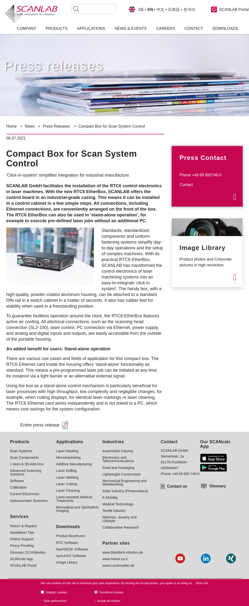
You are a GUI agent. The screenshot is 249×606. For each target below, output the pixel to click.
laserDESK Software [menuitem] (72, 549)
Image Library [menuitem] (67, 562)
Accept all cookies (108, 601)
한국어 (189, 10)
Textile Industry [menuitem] (114, 510)
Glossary (217, 486)
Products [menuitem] (57, 29)
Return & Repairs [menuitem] (23, 526)
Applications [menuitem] (91, 29)
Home (11, 126)
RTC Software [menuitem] (67, 542)
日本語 (174, 10)
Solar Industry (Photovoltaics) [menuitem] (125, 491)
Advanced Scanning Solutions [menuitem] (25, 472)
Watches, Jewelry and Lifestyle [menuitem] (119, 519)
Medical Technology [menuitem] (117, 504)
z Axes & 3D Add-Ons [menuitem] (27, 464)
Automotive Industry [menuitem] (117, 451)
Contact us (177, 486)
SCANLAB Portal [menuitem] (23, 565)
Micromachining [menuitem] (68, 457)
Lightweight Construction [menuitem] (121, 474)
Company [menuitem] (26, 29)
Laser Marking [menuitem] (67, 451)
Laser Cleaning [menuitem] (68, 490)
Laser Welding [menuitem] (67, 477)
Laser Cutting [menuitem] (66, 484)
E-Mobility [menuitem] (110, 497)
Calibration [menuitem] (18, 487)
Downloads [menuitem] (225, 29)
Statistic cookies (56, 592)
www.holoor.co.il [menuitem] (114, 559)
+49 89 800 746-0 (185, 474)
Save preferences (55, 601)
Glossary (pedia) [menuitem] (27, 552)
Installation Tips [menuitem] (22, 532)
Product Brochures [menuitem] (70, 536)
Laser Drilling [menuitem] (66, 470)
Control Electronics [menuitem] (24, 494)
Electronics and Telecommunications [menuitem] (118, 459)
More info (202, 583)
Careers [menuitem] (165, 29)
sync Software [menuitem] (71, 555)
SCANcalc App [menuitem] (21, 559)
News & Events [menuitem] (131, 29)
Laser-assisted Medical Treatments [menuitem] (74, 498)
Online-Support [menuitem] (22, 539)
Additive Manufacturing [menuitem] (74, 464)
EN (150, 10)
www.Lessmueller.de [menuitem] (118, 565)
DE (141, 10)
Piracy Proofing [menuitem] (22, 545)
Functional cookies (111, 592)
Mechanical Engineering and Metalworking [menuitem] (124, 482)
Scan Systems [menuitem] (21, 451)
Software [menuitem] (17, 481)
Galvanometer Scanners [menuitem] (29, 500)
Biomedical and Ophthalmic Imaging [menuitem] (77, 509)
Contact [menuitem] (194, 29)
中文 (160, 10)
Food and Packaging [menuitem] (118, 467)
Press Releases (56, 126)
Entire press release (39, 425)
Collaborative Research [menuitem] (120, 527)
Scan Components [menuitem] (24, 457)
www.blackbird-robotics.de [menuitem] (122, 552)
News (30, 126)
